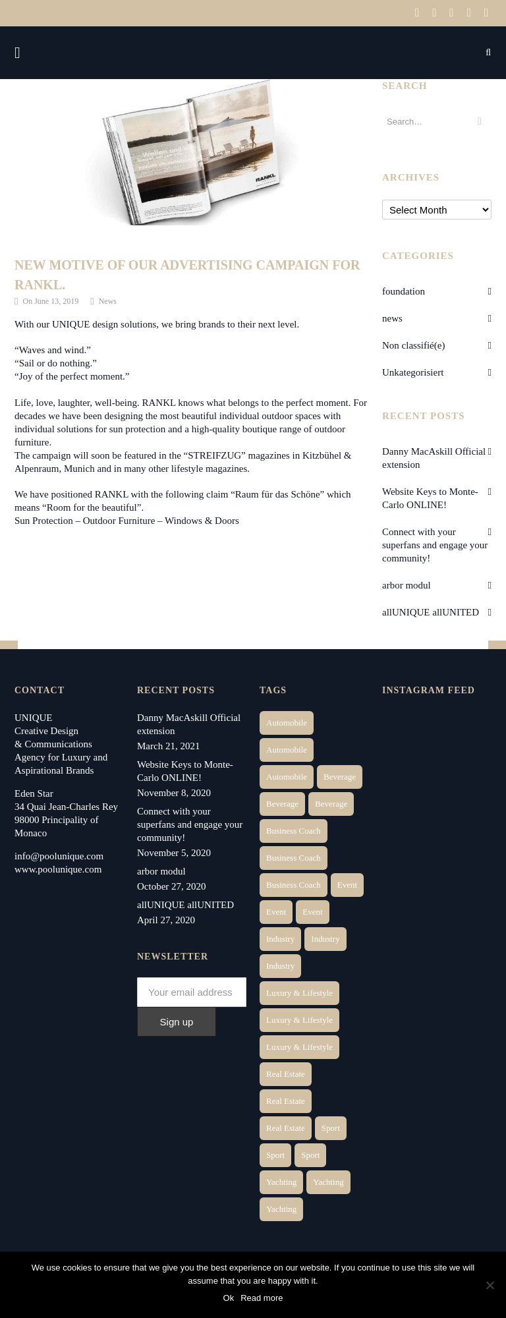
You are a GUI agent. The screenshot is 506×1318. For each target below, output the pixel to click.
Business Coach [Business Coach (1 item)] (293, 831)
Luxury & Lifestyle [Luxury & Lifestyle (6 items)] (299, 993)
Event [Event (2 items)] (347, 885)
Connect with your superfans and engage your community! (435, 545)
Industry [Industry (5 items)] (280, 966)
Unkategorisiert (412, 372)
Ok (229, 1298)
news (392, 318)
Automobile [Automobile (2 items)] (286, 750)
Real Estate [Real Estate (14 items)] (285, 1074)
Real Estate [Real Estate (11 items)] (285, 1128)
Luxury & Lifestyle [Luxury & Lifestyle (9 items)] (299, 1047)
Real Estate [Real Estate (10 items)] (285, 1101)
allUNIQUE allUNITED (430, 612)
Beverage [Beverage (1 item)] (339, 777)
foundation (403, 291)
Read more (261, 1298)
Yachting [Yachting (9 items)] (281, 1209)
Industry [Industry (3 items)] (280, 939)
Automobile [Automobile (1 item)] (286, 723)
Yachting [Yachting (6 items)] (281, 1182)
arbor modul (406, 585)
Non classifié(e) (413, 345)
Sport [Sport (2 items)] (331, 1128)
